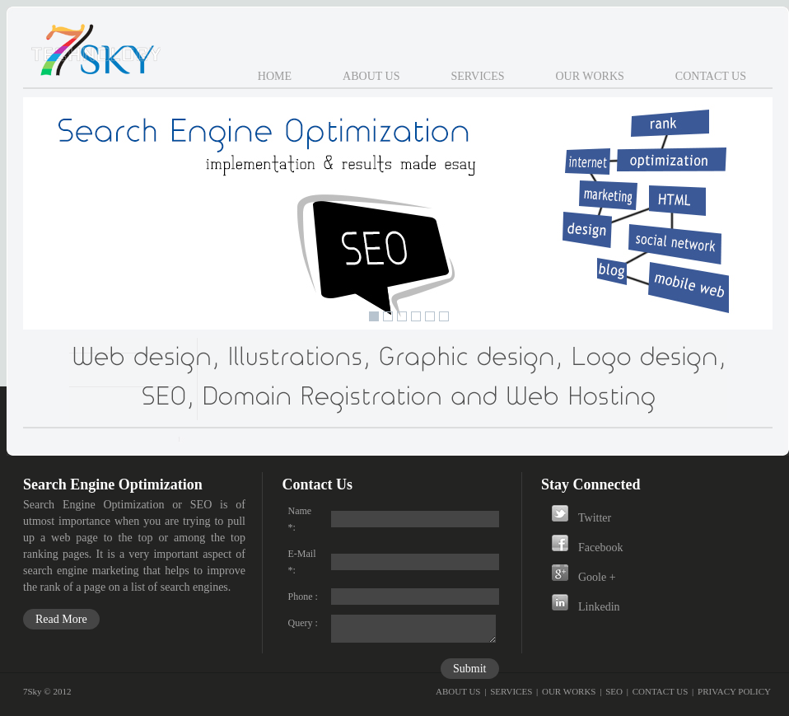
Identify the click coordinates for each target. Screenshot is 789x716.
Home (275, 76)
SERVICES (511, 691)
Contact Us (710, 76)
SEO (614, 691)
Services (477, 76)
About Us (371, 76)
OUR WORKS (569, 691)
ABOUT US (458, 691)
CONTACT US (661, 691)
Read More (61, 619)
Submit (469, 668)
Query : (303, 623)
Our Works (589, 76)
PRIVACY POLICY (734, 691)
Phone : (303, 596)
